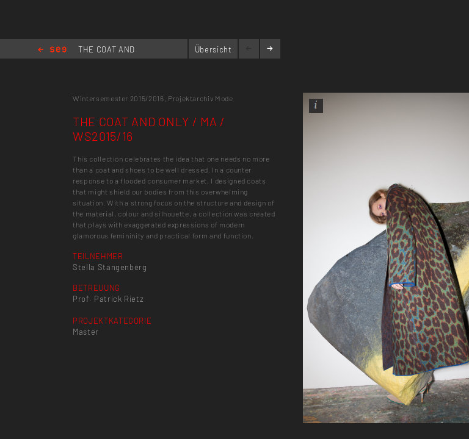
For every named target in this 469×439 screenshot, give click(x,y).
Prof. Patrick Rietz (108, 299)
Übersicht (213, 49)
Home (52, 50)
